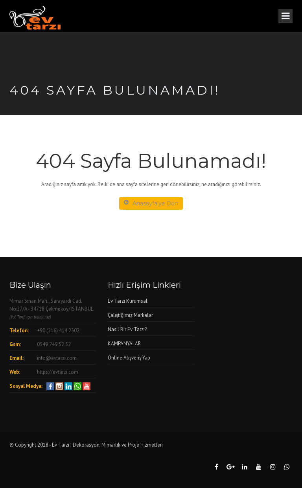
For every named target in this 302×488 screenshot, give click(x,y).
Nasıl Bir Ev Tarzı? (127, 329)
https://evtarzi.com (57, 372)
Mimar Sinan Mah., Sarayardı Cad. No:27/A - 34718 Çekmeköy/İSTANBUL (51, 309)
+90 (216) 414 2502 (58, 330)
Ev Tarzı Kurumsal (127, 301)
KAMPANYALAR (124, 343)
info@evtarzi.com (57, 358)
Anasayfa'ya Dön (151, 203)
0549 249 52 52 (54, 344)
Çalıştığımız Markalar (130, 315)
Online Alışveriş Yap (129, 357)
